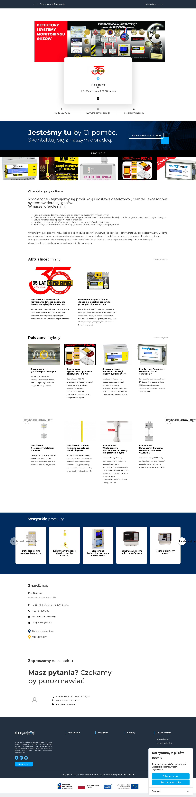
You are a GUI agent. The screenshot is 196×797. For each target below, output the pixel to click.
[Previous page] (27, 420)
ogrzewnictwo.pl (163, 739)
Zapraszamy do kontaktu (146, 135)
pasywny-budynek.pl (164, 743)
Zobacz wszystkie (161, 259)
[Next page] (169, 420)
